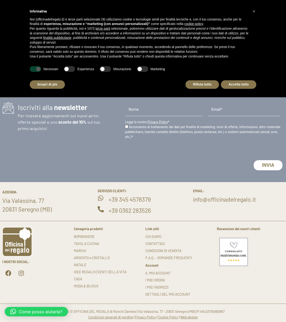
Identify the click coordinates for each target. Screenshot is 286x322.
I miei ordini (155, 280)
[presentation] (161, 151)
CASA (78, 279)
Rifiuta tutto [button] (202, 84)
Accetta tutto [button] (238, 84)
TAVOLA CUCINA (86, 243)
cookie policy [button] (193, 24)
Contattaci (155, 243)
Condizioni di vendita (163, 251)
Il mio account (158, 273)
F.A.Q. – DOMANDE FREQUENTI (168, 258)
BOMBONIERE (84, 236)
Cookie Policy (168, 317)
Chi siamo (153, 236)
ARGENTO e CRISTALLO (92, 258)
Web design (189, 317)
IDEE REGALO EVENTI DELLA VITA (100, 272)
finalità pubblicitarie (57, 38)
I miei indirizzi (156, 287)
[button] (36, 311)
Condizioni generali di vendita (110, 317)
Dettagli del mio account (167, 294)
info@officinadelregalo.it (224, 199)
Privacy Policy (157, 122)
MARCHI (80, 251)
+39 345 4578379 (130, 199)
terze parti (103, 28)
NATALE (80, 265)
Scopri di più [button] (47, 84)
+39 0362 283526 (130, 210)
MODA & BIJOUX (86, 286)
